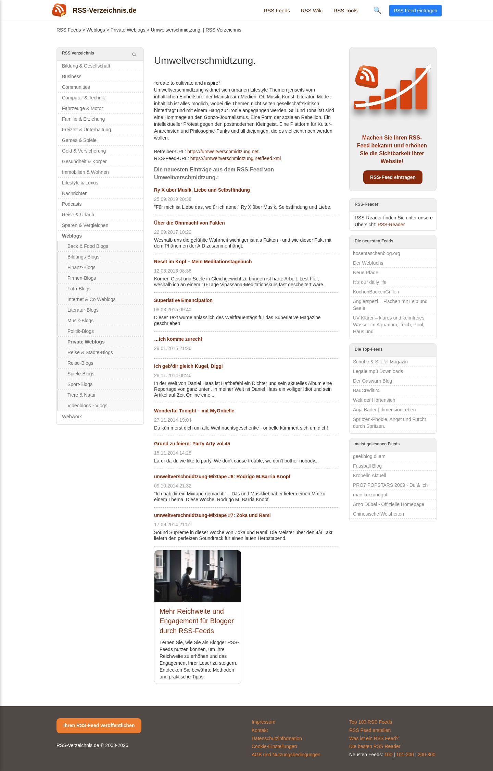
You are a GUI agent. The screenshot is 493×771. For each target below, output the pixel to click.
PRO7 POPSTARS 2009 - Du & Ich (390, 485)
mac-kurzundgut (370, 494)
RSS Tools (345, 10)
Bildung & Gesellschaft (86, 66)
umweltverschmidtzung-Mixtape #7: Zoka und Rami (212, 515)
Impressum (263, 722)
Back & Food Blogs (87, 246)
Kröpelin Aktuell (369, 475)
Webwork (72, 416)
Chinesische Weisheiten (378, 514)
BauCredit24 (366, 390)
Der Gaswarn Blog (372, 381)
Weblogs (96, 30)
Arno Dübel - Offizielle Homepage (388, 504)
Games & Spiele (79, 140)
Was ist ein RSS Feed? (374, 738)
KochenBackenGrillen (376, 291)
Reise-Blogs (80, 363)
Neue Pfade (365, 272)
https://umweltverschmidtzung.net (222, 151)
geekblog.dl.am (369, 456)
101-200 (405, 754)
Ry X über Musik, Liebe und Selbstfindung (202, 190)
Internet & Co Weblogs (91, 299)
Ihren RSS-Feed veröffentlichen (99, 725)
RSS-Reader (391, 224)
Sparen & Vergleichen (85, 225)
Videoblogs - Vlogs (87, 405)
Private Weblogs (128, 30)
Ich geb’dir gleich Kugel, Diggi (188, 366)
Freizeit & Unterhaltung (86, 129)
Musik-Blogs (80, 320)
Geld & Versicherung (84, 151)
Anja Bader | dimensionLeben (384, 409)
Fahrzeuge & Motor (82, 108)
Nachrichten (75, 193)
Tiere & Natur (81, 395)
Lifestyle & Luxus (80, 182)
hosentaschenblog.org (376, 253)
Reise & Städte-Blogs (90, 352)
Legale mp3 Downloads (378, 371)
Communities (76, 87)
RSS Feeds (277, 10)
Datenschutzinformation (277, 738)
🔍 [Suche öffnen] (377, 10)
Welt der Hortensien (374, 400)
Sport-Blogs (79, 384)
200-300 (426, 754)
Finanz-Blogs (81, 267)
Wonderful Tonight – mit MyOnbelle (194, 410)
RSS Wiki (312, 10)
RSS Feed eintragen (415, 10)
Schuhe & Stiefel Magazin (380, 361)
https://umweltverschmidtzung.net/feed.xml (235, 158)
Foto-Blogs (79, 288)
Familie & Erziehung (83, 119)
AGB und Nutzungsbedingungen (286, 754)
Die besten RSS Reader (374, 746)
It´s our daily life (370, 282)
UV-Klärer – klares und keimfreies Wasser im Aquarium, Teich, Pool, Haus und (389, 324)
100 (388, 754)
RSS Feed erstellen (370, 730)
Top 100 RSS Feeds (370, 722)
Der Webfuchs (368, 263)
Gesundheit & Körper (84, 161)
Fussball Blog (367, 466)
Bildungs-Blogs (83, 257)
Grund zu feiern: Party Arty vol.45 (192, 443)
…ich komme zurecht (178, 339)
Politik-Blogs (80, 331)
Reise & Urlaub (78, 214)
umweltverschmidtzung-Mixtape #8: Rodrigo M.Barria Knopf (222, 476)
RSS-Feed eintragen (393, 177)
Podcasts (72, 204)
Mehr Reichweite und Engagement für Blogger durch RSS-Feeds (197, 621)
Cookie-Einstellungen (274, 746)
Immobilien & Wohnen (85, 172)
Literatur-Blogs (83, 310)
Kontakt (260, 730)
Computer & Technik (83, 97)
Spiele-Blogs (80, 373)
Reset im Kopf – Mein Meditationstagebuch (203, 261)
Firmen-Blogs (81, 278)
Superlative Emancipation (183, 300)
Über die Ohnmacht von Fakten (189, 223)
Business (71, 76)
